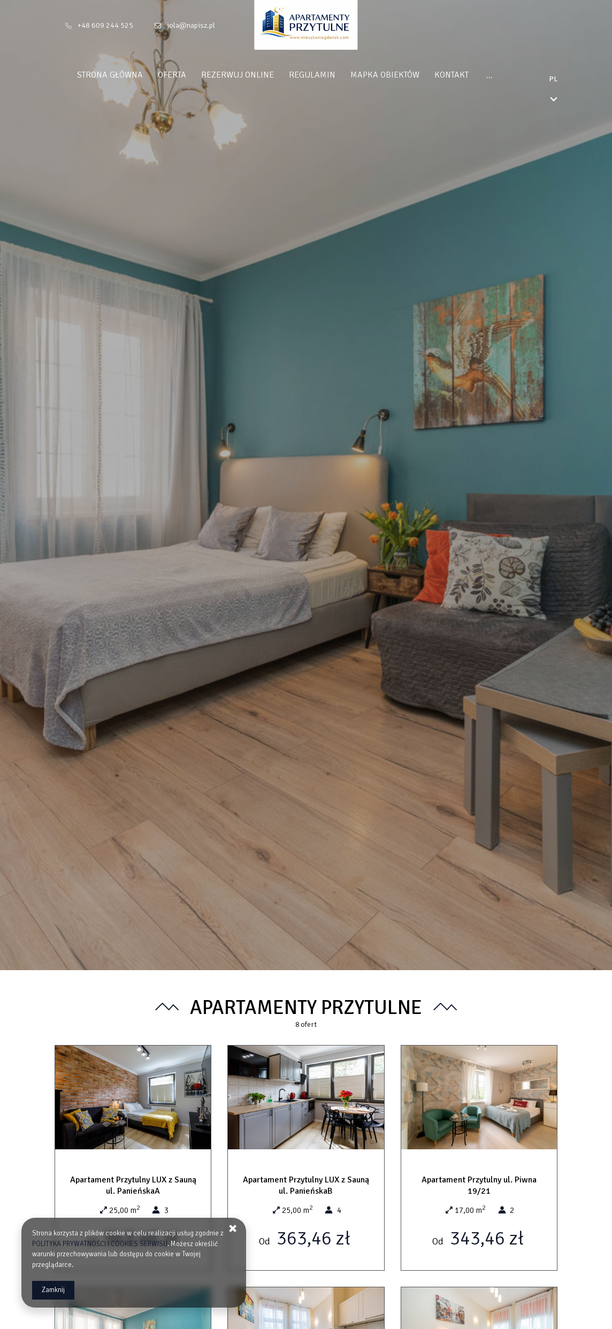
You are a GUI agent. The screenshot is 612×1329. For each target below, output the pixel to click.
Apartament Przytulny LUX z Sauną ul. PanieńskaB (306, 1185)
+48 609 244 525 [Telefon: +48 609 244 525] (105, 25)
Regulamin (292, 75)
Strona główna (90, 75)
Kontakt (431, 75)
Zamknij (53, 1290)
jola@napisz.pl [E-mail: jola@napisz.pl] (191, 25)
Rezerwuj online (217, 75)
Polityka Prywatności (509, 75)
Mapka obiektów (364, 75)
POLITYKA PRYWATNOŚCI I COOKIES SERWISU (99, 1244)
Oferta (151, 75)
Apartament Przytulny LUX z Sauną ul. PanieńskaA (133, 1185)
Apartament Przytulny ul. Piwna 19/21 (479, 1185)
